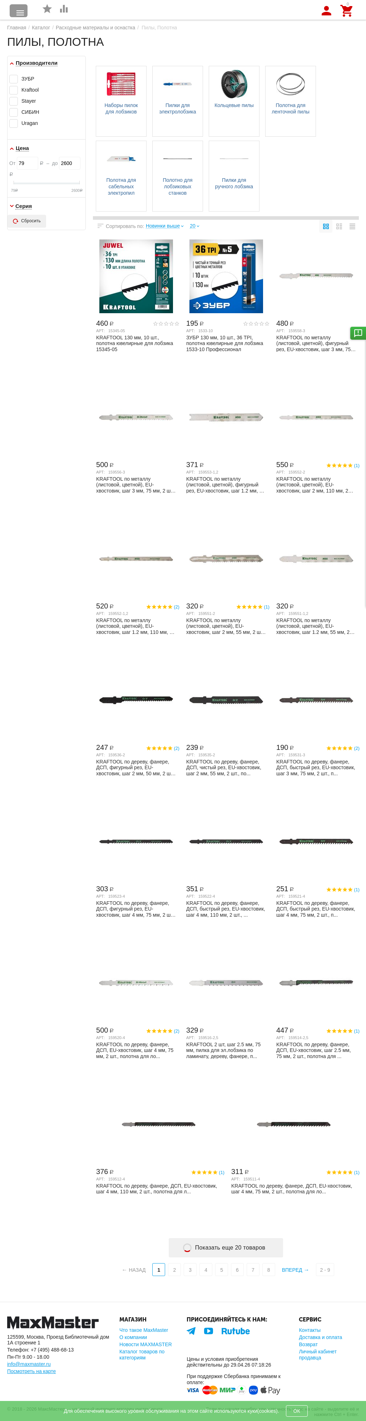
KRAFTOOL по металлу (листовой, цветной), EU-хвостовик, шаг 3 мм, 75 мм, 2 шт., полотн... (135, 484)
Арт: (100, 331)
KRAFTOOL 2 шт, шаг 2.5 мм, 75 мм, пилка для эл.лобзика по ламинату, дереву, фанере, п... (223, 1050)
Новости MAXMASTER (145, 1344)
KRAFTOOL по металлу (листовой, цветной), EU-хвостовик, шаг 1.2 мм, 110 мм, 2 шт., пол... (134, 626)
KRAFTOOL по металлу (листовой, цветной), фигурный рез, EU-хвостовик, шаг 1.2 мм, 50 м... (225, 484)
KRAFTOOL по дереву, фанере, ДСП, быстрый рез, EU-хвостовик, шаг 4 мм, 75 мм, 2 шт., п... (315, 908)
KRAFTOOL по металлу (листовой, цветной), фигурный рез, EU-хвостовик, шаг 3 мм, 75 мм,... (313, 343)
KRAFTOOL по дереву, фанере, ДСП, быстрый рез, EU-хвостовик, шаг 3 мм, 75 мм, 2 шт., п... (315, 767)
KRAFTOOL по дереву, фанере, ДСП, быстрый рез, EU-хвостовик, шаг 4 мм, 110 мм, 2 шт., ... (225, 908)
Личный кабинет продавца (317, 1354)
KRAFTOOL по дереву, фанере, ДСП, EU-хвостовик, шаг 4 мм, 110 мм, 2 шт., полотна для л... (156, 1189)
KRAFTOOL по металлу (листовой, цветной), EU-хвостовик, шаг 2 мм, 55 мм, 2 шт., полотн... (225, 626)
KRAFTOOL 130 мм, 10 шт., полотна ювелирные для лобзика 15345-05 (134, 343)
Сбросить (27, 221)
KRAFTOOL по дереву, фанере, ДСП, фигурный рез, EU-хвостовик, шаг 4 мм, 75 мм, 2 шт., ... (135, 908)
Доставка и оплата (320, 1337)
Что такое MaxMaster (143, 1330)
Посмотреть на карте (31, 1371)
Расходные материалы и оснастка (95, 27)
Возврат (308, 1344)
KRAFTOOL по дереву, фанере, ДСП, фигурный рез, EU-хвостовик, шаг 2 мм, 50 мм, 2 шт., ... (135, 767)
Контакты (310, 1330)
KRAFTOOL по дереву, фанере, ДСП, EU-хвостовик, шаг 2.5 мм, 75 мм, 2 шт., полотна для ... (313, 1050)
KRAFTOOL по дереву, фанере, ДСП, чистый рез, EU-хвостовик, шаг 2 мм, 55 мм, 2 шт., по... (223, 767)
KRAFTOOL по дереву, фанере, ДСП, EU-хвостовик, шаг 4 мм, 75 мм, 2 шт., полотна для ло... (134, 1050)
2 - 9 (325, 1270)
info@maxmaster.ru (29, 1364)
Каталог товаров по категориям (141, 1354)
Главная (16, 27)
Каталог (41, 27)
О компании (133, 1337)
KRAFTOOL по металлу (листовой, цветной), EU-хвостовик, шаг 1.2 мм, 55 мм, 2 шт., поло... (313, 626)
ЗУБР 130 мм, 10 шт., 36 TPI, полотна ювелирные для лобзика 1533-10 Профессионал (224, 343)
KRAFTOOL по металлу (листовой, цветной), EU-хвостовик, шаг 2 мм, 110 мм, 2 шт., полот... (312, 484)
